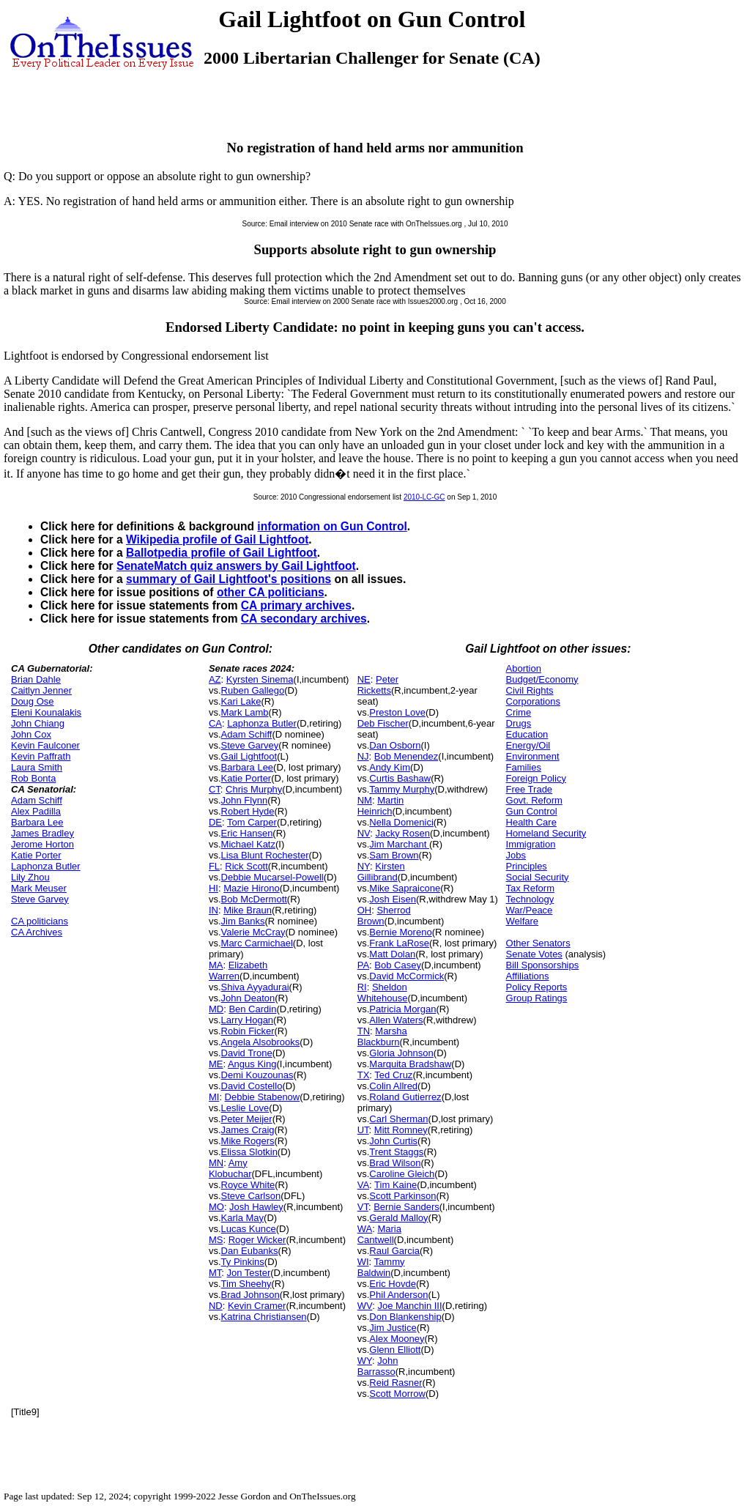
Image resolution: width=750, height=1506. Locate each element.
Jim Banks (243, 921)
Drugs (519, 723)
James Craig (248, 1129)
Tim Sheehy (246, 1283)
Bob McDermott (254, 899)
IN (213, 910)
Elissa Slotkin (249, 1151)
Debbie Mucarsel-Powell (272, 877)
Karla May (242, 1217)
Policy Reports (537, 987)
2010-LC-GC (424, 497)
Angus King (252, 1063)
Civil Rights (530, 690)
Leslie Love (245, 1107)
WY (364, 1360)
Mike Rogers (248, 1140)
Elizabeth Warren (238, 971)
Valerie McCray (253, 932)
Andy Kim (389, 767)
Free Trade (529, 789)
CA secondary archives (304, 618)
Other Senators (538, 943)
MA (216, 965)
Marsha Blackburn (382, 1036)
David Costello (252, 1085)
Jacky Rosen (403, 833)
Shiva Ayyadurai (255, 987)
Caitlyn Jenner (41, 690)
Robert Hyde (248, 811)
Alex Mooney (396, 1338)
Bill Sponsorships (542, 965)
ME (216, 1063)
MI (214, 1096)
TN (363, 1030)
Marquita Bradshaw (410, 1063)
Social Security (537, 877)
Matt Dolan (392, 954)
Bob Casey (397, 965)
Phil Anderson (398, 1294)
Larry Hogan (247, 1019)
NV (364, 833)
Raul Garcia (394, 1250)
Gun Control (531, 811)
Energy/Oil (528, 745)
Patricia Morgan (402, 1009)
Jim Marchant (399, 844)
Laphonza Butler (46, 866)
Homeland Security (546, 833)
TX (363, 1074)
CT (214, 789)
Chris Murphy (254, 789)
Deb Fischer (383, 723)
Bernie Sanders (406, 1206)
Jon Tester (249, 1272)
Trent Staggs (396, 1151)
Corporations (533, 701)
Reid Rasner (395, 1382)
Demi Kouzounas (257, 1074)
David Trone (246, 1052)
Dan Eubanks (249, 1250)
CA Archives (36, 932)
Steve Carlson (251, 1195)
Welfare (522, 921)
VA (363, 1184)
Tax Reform (530, 888)
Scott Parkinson (402, 1195)
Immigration (531, 844)
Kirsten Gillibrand (381, 872)
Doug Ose (32, 701)
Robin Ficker (248, 1030)
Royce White (248, 1184)
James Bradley (42, 833)
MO (216, 1206)
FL (214, 866)
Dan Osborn (394, 745)
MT (215, 1272)
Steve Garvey (40, 899)
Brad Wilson (394, 1162)
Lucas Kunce (248, 1228)
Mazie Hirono (251, 888)
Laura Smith (36, 767)
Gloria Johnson (401, 1052)
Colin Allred (393, 1085)
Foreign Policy (536, 778)
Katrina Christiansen (264, 1316)
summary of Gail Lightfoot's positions (228, 579)
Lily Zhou (30, 877)
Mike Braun (247, 910)
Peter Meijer (246, 1118)
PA (363, 965)
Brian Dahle (36, 679)
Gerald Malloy (398, 1217)
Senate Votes (534, 954)
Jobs (516, 855)
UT (363, 1129)
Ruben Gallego (253, 690)
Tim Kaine (395, 1184)
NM (364, 800)
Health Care (531, 822)
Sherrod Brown (384, 916)
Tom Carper (252, 822)
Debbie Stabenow (262, 1096)
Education (527, 734)
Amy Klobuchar (230, 1168)
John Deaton (248, 998)
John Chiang (37, 723)
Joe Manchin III (409, 1305)
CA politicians (39, 921)
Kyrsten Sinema (260, 679)
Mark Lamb (245, 712)
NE (364, 679)
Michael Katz (248, 844)
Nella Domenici (401, 822)
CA (215, 723)
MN (216, 1162)
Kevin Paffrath (40, 756)
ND (216, 1305)
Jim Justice (392, 1327)
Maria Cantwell (379, 1234)
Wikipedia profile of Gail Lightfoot (217, 539)
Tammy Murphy (401, 789)
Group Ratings (537, 998)
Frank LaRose (399, 943)
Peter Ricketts (377, 685)
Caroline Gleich (401, 1173)
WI (363, 1261)
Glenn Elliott (394, 1349)
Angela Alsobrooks (260, 1041)
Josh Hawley (256, 1206)
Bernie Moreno (400, 932)
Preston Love (397, 712)
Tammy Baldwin (381, 1267)
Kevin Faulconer (45, 745)
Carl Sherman (398, 1118)
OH (364, 910)
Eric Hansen (247, 833)
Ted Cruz (393, 1074)
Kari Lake (241, 701)
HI (213, 888)
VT (362, 1206)
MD (216, 1009)
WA (364, 1228)
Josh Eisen (392, 899)
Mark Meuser (39, 888)
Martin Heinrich (380, 806)
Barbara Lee (37, 822)
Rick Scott (246, 866)
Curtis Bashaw (400, 778)
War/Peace (529, 910)
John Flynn (244, 800)
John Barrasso (377, 1366)
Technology (530, 899)
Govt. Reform (534, 800)
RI (362, 987)
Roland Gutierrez (405, 1096)
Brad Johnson (250, 1294)
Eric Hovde (392, 1283)
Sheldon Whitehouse (382, 993)
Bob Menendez (406, 756)
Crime (519, 712)
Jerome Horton (42, 844)
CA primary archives (296, 605)
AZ (215, 679)
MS (216, 1239)
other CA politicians (270, 592)
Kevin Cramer (257, 1305)
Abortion (523, 668)
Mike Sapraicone (404, 888)
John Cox (31, 734)
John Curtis (393, 1140)
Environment (533, 756)
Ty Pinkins (242, 1261)
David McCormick (406, 976)
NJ (363, 756)
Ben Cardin (252, 1009)
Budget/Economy (542, 679)
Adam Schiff (36, 800)
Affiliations (527, 976)
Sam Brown (393, 855)
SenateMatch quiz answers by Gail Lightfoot (236, 566)
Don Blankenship (405, 1316)
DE (215, 822)
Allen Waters (396, 1019)
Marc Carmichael (257, 943)
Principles (526, 866)
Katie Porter (36, 855)
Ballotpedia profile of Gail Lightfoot (221, 552)
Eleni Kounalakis (46, 712)
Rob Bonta (33, 778)
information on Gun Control (331, 526)
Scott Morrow (397, 1393)
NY (363, 866)
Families (523, 767)
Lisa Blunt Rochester (265, 855)
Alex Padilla (36, 811)
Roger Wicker (257, 1239)
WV (364, 1305)
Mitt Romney (401, 1129)
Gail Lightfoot (249, 756)
